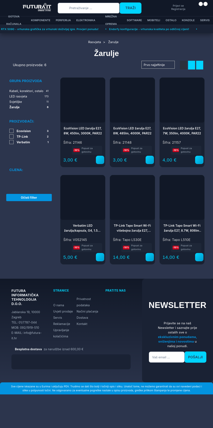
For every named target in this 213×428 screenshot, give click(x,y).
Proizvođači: (21, 121)
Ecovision (33, 131)
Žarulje (29, 107)
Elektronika (85, 20)
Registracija (162, 9)
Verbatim (33, 142)
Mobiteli (153, 20)
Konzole (188, 20)
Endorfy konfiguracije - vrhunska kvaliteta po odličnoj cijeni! (149, 29)
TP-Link (33, 136)
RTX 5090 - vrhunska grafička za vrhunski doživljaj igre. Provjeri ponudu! (49, 29)
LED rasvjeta (29, 96)
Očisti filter (29, 193)
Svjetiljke (29, 102)
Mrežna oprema (111, 20)
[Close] (70, 414)
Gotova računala (13, 20)
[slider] (9, 168)
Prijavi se (162, 5)
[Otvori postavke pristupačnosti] (208, 219)
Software (134, 20)
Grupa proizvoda (25, 81)
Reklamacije (61, 324)
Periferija (63, 20)
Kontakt (82, 324)
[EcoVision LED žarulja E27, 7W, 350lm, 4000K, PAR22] (199, 160)
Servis (205, 20)
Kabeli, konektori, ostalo (29, 91)
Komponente (40, 20)
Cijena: (16, 158)
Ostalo (171, 20)
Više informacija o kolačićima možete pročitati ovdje (82, 406)
